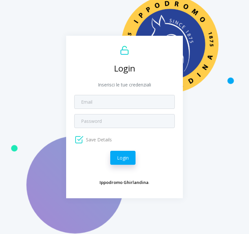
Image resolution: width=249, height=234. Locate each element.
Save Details (98, 139)
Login (123, 158)
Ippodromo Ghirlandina (124, 182)
